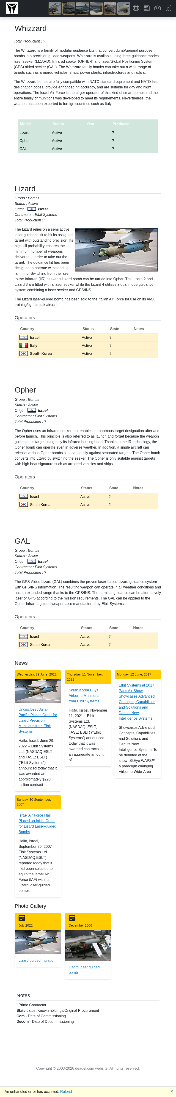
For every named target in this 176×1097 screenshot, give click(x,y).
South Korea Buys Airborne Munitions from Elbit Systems (84, 695)
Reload (66, 1092)
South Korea (35, 354)
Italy (28, 346)
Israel (29, 337)
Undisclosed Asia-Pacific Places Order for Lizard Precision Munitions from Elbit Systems (38, 720)
